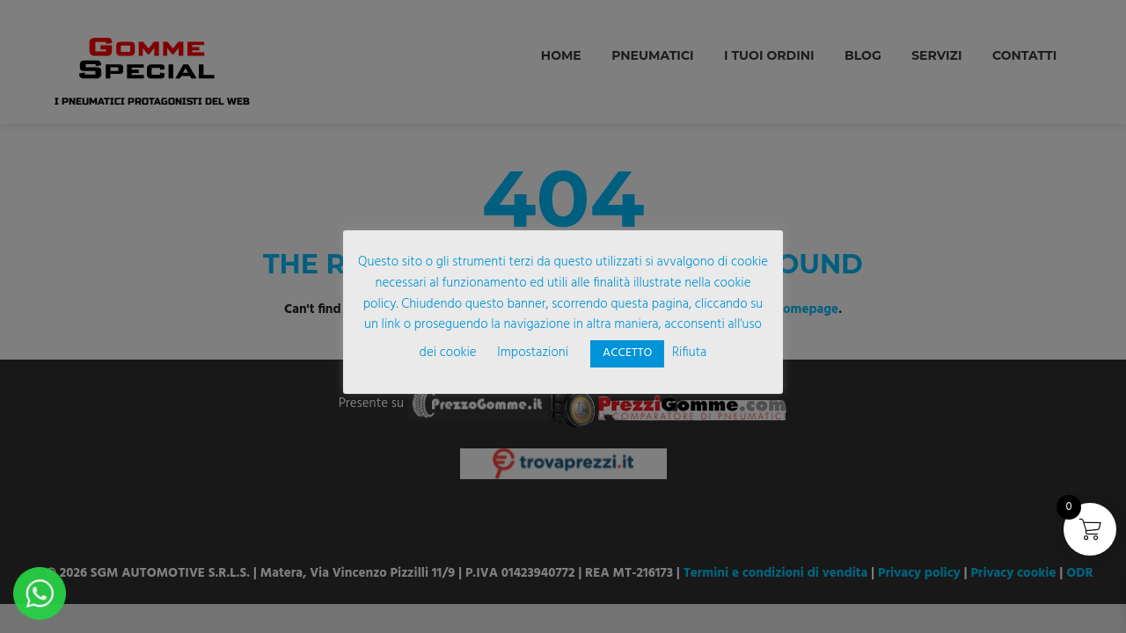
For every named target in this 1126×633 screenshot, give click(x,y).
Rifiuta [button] (689, 352)
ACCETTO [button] (627, 353)
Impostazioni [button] (532, 352)
